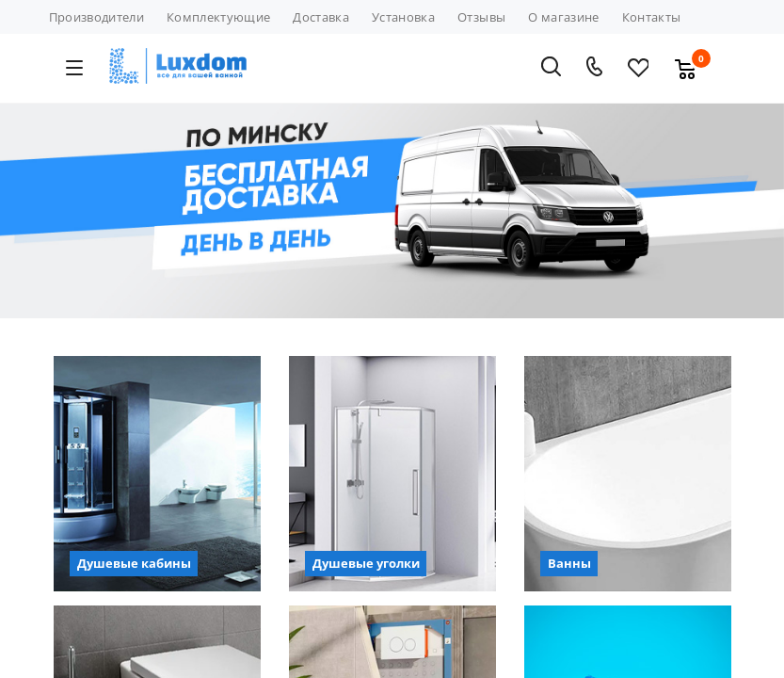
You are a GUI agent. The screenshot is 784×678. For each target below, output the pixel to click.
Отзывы (481, 16)
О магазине (563, 16)
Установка (403, 16)
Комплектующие (218, 16)
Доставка (321, 16)
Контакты (651, 16)
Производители (96, 16)
